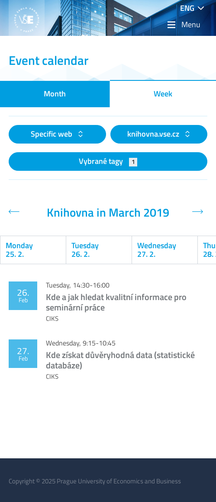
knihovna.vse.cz (154, 134)
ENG (187, 8)
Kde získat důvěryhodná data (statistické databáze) (120, 360)
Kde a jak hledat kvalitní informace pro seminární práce (116, 302)
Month (55, 93)
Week (163, 93)
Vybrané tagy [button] (108, 161)
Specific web (52, 134)
